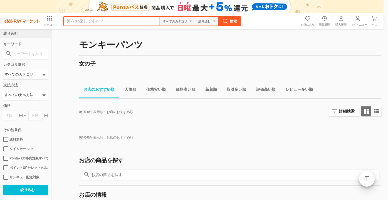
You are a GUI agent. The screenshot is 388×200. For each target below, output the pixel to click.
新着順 (209, 90)
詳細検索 (347, 111)
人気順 (128, 90)
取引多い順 (234, 90)
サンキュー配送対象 (21, 177)
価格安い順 (154, 90)
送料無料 (13, 139)
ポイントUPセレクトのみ (25, 167)
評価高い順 (264, 90)
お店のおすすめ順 (97, 90)
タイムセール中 (18, 148)
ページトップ (367, 179)
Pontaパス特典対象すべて (25, 158)
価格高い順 (183, 90)
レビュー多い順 (297, 90)
